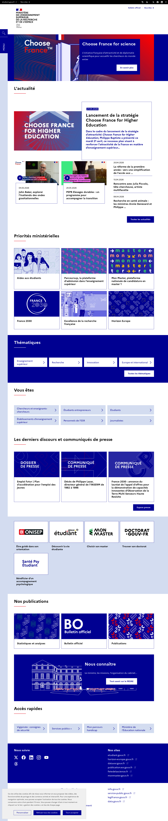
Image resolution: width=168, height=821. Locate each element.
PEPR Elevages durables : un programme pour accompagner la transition (82, 195)
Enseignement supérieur (25, 363)
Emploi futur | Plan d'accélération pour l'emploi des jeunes (36, 484)
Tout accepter (72, 813)
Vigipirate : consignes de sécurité (28, 729)
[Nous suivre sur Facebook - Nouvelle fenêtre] (159, 2)
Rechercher (4, 32)
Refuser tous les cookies (47, 813)
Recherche (58, 362)
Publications (119, 643)
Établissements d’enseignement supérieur (34, 421)
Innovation (93, 362)
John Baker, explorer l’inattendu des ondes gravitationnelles (32, 195)
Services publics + (62, 728)
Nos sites (24, 2)
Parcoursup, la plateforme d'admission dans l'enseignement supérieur (84, 281)
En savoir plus (126, 68)
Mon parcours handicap (94, 729)
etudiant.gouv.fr (9, 2)
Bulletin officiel (134, 8)
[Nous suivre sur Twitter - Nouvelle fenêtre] (154, 2)
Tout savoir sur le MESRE (121, 681)
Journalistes (116, 420)
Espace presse (143, 507)
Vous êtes (148, 8)
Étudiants (115, 410)
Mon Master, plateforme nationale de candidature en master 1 (128, 281)
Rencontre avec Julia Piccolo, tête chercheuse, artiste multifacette (131, 187)
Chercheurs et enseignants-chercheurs (32, 410)
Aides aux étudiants (29, 278)
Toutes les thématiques (139, 373)
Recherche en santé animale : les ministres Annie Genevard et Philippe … (133, 204)
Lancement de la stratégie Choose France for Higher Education (112, 120)
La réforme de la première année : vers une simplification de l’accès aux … (132, 169)
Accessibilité (147, 2)
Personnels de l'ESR (74, 420)
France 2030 (24, 321)
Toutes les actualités (140, 219)
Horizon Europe (121, 321)
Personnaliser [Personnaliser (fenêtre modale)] (22, 813)
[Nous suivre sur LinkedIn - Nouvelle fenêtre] (163, 2)
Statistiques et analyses (31, 643)
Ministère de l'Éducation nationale (133, 729)
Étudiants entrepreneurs (77, 410)
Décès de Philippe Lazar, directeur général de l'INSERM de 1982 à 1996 (84, 484)
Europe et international (135, 362)
